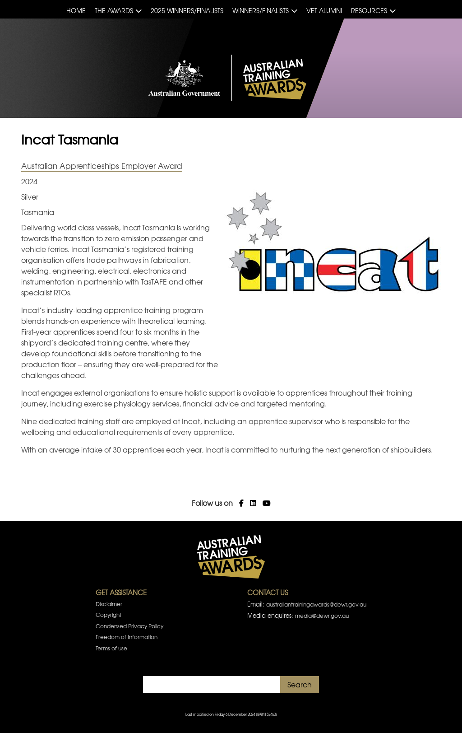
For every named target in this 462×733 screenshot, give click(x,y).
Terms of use (111, 648)
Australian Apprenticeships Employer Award (101, 165)
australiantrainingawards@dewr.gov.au (316, 604)
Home (76, 10)
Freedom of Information (126, 637)
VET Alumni (324, 10)
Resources (369, 10)
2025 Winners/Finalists (187, 10)
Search (299, 684)
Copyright (108, 615)
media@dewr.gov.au (322, 616)
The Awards (114, 10)
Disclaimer (109, 604)
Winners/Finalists (260, 10)
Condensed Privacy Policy (129, 626)
